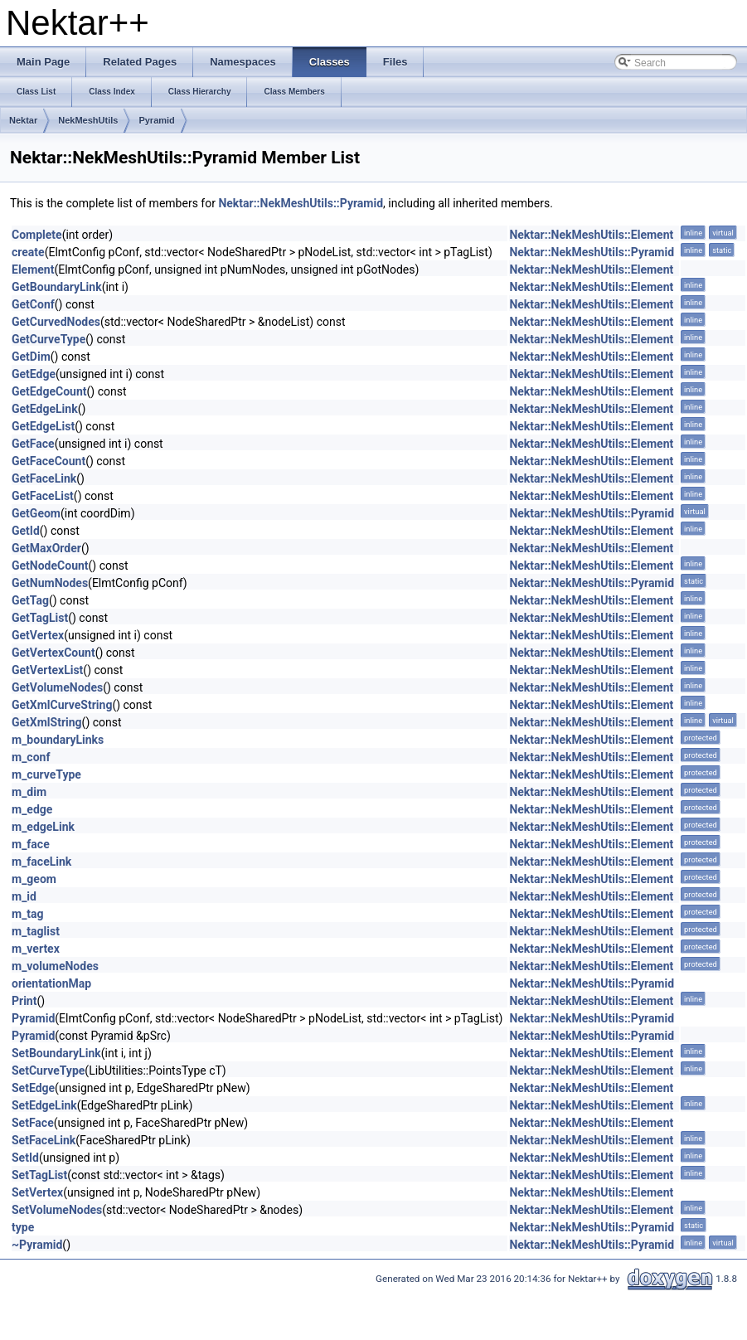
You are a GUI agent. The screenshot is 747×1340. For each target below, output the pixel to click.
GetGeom (36, 513)
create (28, 252)
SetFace (33, 1122)
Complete (37, 234)
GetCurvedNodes (56, 321)
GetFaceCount (48, 461)
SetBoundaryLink (56, 1053)
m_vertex (36, 948)
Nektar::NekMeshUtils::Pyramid (300, 203)
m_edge (32, 809)
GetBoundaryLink (57, 287)
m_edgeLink (43, 826)
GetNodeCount (50, 565)
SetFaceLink (43, 1140)
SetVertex (37, 1192)
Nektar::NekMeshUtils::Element (591, 234)
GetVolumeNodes (57, 687)
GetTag (30, 600)
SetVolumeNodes (57, 1209)
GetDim (31, 356)
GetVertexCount (53, 652)
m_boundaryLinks (58, 739)
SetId (25, 1157)
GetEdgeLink (45, 408)
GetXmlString (47, 722)
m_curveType (46, 774)
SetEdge (33, 1088)
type (23, 1227)
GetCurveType (48, 339)
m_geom (34, 879)
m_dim (29, 792)
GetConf (33, 304)
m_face (31, 844)
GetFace (33, 443)
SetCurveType (48, 1070)
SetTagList (39, 1175)
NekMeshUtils (88, 120)
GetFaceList (43, 495)
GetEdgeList (43, 426)
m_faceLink (41, 861)
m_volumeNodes (55, 966)
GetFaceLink (44, 478)
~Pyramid (37, 1244)
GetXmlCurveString (62, 704)
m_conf (31, 757)
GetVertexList (47, 670)
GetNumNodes (50, 583)
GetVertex (38, 635)
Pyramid (156, 120)
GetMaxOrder (46, 548)
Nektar (23, 120)
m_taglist (36, 931)
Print (24, 1000)
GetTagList (40, 617)
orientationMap (51, 983)
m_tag (28, 913)
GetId (26, 530)
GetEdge (34, 374)
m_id (24, 896)
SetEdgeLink (44, 1105)
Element (33, 269)
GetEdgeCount (49, 391)
